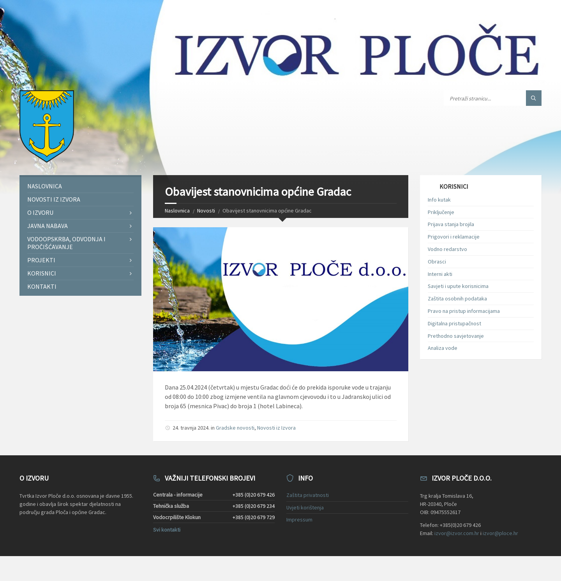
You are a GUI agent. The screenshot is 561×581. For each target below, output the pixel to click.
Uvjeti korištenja (305, 507)
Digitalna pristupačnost (454, 323)
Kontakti (41, 286)
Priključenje (441, 212)
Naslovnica (177, 210)
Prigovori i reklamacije (454, 236)
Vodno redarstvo (447, 249)
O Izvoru (40, 212)
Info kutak (439, 199)
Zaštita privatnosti (307, 495)
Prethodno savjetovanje (456, 335)
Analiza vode (442, 347)
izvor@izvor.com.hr (456, 533)
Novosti (206, 210)
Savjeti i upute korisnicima (458, 286)
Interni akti (440, 273)
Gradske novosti (235, 427)
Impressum (299, 519)
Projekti (41, 260)
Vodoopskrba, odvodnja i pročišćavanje (66, 242)
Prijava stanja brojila (451, 224)
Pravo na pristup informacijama (464, 310)
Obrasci (437, 261)
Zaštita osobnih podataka (457, 298)
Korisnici (41, 273)
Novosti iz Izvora (276, 427)
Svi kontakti (166, 529)
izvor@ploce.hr (500, 533)
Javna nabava (47, 226)
